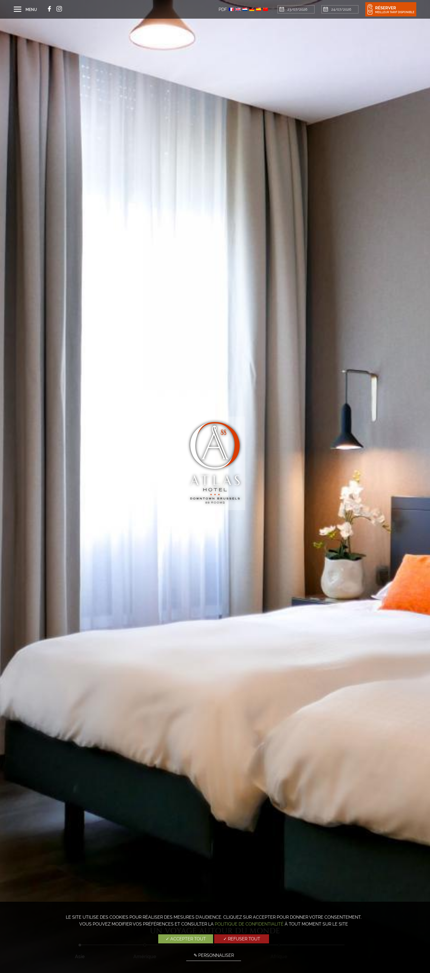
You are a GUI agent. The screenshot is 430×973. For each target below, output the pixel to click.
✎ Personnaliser (214, 955)
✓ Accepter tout (186, 938)
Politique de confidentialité (249, 924)
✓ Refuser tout (241, 938)
